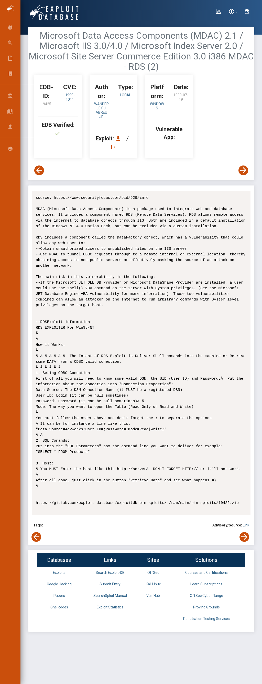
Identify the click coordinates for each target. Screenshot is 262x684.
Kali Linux (153, 584)
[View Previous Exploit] (39, 170)
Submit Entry (110, 584)
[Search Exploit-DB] (247, 12)
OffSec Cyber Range (206, 596)
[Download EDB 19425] (119, 138)
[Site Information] (233, 12)
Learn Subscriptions (206, 584)
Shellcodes (59, 607)
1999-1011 (70, 97)
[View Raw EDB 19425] (113, 147)
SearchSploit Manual (110, 596)
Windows (157, 106)
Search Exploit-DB (110, 573)
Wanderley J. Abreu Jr (101, 110)
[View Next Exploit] (243, 170)
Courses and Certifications (206, 573)
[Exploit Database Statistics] (218, 12)
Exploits (59, 573)
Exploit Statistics (110, 607)
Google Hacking (59, 584)
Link (246, 525)
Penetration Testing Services (206, 619)
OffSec (153, 573)
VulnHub (153, 596)
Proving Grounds (206, 607)
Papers (59, 596)
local (125, 95)
